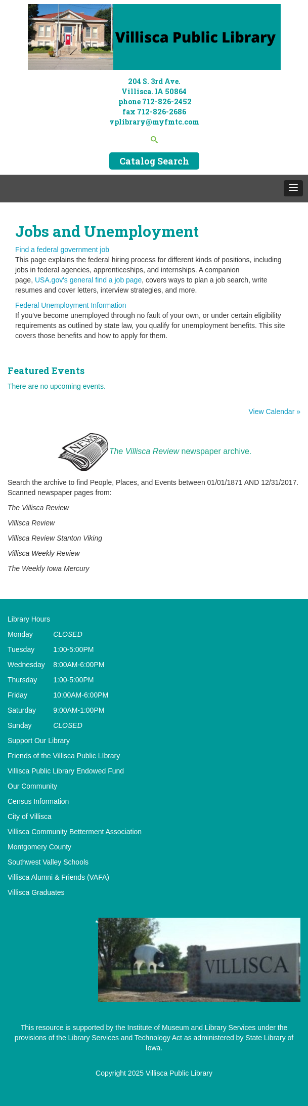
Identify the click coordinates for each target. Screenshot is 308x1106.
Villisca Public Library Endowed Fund (66, 771)
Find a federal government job (62, 249)
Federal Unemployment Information (70, 305)
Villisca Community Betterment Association (75, 832)
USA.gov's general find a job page (88, 280)
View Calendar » (274, 411)
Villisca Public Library (179, 1073)
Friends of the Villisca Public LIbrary (64, 756)
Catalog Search (154, 161)
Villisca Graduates (36, 892)
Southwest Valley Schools (48, 862)
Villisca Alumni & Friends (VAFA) (58, 877)
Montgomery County (39, 847)
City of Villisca (30, 816)
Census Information (38, 801)
